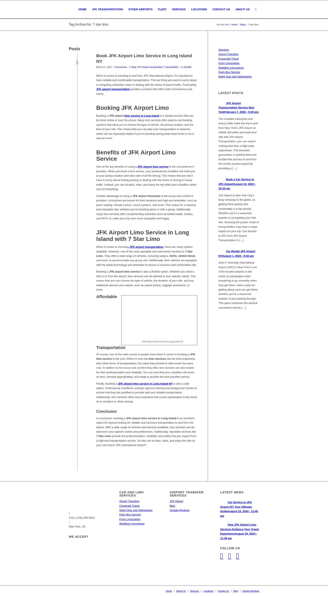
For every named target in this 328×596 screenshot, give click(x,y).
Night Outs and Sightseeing (234, 76)
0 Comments (120, 67)
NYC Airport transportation (150, 67)
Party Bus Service (229, 72)
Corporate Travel (228, 58)
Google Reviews (180, 510)
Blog (134, 67)
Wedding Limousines (230, 67)
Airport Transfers (228, 54)
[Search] (255, 9)
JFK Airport (176, 501)
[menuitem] (82, 9)
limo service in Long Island (141, 115)
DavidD (187, 67)
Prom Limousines (228, 63)
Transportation (171, 67)
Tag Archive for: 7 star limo (88, 24)
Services (223, 49)
